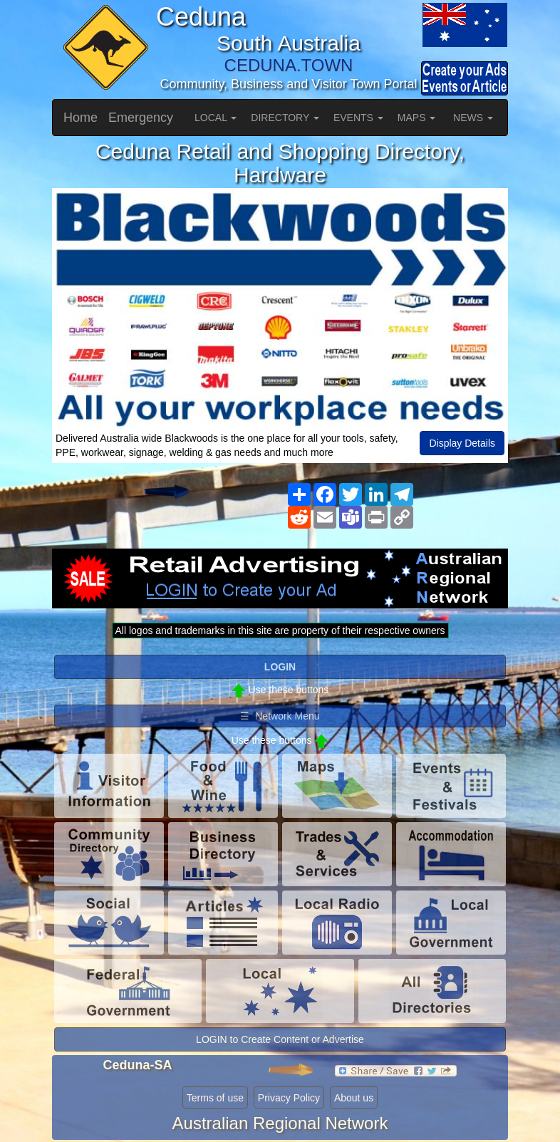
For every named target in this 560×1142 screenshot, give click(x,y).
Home (80, 117)
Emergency (140, 117)
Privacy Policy (289, 1098)
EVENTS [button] (358, 117)
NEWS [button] (473, 117)
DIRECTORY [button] (285, 117)
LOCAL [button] (216, 117)
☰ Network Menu (279, 716)
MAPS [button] (417, 117)
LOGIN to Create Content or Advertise (280, 1039)
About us (353, 1098)
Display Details (462, 443)
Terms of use (215, 1098)
